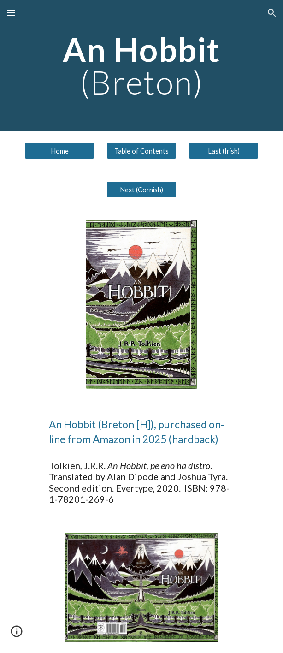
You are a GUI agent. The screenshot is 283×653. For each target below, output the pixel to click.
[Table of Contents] (141, 150)
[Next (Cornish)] (141, 189)
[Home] (59, 150)
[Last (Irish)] (223, 150)
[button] (11, 12)
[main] (141, 66)
